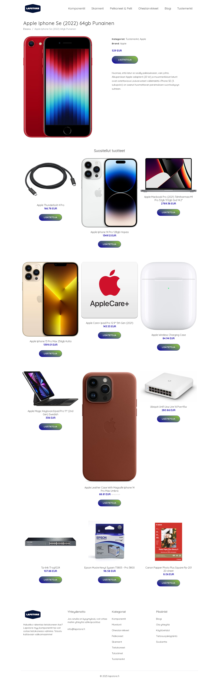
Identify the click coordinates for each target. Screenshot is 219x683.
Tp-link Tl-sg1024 (50, 569)
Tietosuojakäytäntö (166, 637)
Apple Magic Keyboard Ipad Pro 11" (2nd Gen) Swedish (50, 414)
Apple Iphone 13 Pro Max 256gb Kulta (50, 343)
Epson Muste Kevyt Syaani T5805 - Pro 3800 (109, 569)
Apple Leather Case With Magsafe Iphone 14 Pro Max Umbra (109, 491)
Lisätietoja (125, 61)
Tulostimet (117, 654)
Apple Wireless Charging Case (168, 336)
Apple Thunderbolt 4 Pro (50, 206)
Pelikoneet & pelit (121, 9)
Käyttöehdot (163, 631)
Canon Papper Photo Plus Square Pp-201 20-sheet (168, 571)
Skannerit (97, 9)
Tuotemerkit (185, 9)
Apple (143, 40)
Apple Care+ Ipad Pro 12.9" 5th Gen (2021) (109, 324)
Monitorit (116, 626)
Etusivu (27, 30)
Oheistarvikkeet (148, 9)
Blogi (168, 9)
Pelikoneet (117, 637)
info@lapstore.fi (76, 630)
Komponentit (76, 9)
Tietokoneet (118, 649)
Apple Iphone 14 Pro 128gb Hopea (110, 233)
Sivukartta (161, 643)
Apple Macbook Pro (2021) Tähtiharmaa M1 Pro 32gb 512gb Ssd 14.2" (168, 200)
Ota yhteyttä (163, 626)
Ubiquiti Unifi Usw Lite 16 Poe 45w (168, 408)
